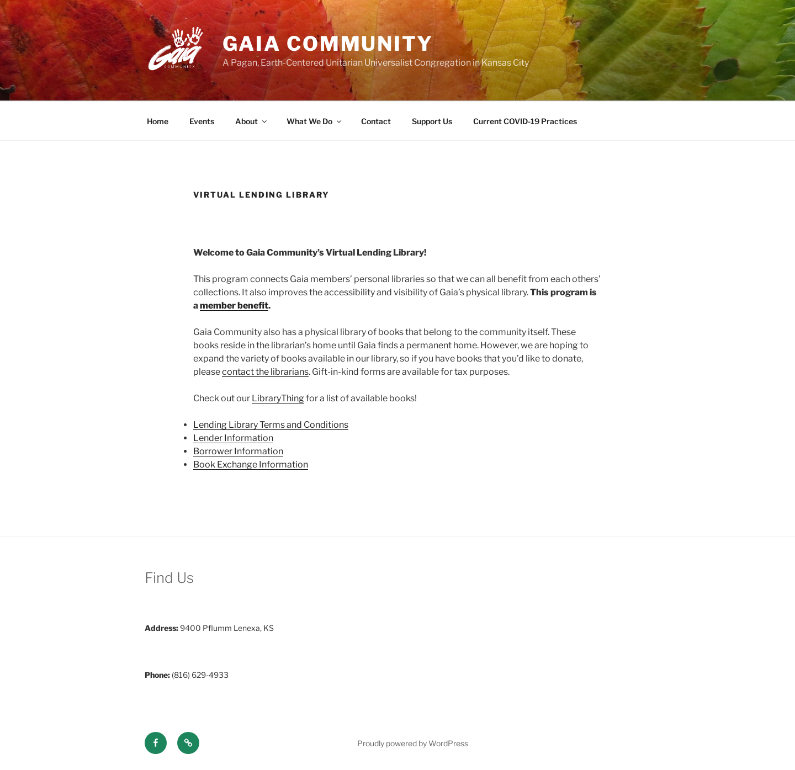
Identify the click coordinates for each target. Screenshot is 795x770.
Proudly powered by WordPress (412, 743)
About (251, 121)
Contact (376, 121)
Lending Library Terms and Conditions (270, 424)
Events (201, 121)
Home (157, 121)
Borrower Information (238, 451)
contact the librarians (265, 372)
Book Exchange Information (250, 464)
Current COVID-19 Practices (525, 121)
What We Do (315, 121)
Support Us (432, 121)
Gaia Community (327, 43)
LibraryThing (278, 398)
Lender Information (233, 438)
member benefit (234, 305)
